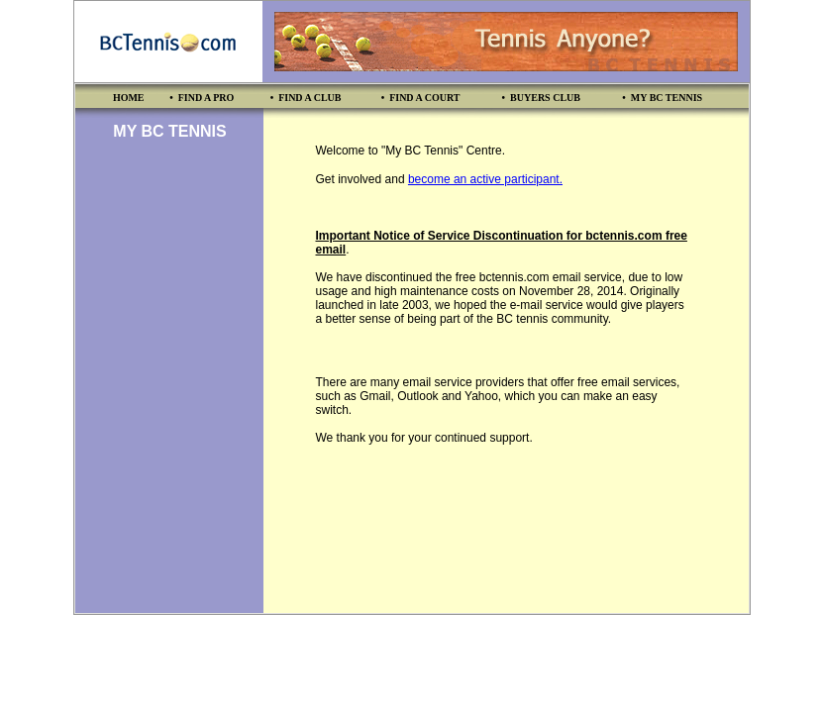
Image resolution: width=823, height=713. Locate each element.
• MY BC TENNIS (662, 97)
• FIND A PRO (201, 97)
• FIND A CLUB (306, 97)
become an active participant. (485, 179)
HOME (129, 97)
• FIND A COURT (421, 97)
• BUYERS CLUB (541, 97)
